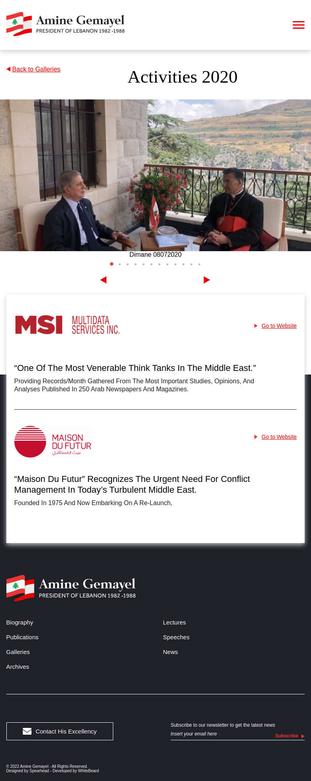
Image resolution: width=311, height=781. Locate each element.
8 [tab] (167, 264)
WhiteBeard (88, 771)
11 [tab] (191, 264)
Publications (22, 637)
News (170, 651)
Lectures (174, 622)
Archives (18, 666)
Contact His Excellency (60, 731)
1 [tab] (112, 264)
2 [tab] (120, 264)
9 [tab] (175, 264)
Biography (19, 622)
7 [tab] (159, 264)
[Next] (207, 280)
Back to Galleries (33, 69)
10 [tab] (183, 264)
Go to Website (275, 326)
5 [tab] (144, 264)
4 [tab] (136, 264)
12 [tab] (199, 264)
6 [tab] (152, 264)
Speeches (176, 637)
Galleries (18, 651)
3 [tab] (128, 264)
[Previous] (103, 280)
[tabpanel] (155, 178)
